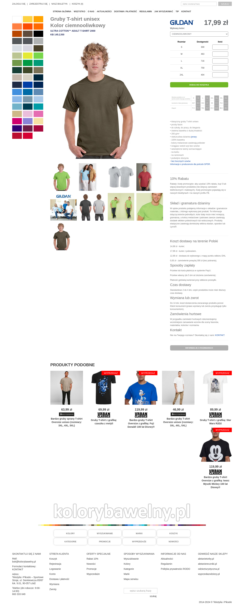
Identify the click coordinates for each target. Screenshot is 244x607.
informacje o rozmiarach (199, 348)
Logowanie (55, 569)
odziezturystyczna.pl (208, 569)
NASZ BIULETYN (59, 4)
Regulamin (145, 11)
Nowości (174, 541)
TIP (177, 11)
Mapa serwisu (131, 579)
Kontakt (186, 11)
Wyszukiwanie (105, 533)
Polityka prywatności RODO (175, 569)
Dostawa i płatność (125, 11)
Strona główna (62, 11)
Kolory (70, 533)
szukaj (225, 4)
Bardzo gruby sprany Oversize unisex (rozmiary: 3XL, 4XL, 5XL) (67, 422)
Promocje (105, 541)
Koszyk (173, 533)
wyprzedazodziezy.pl (209, 574)
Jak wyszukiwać (163, 11)
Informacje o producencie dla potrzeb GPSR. (190, 164)
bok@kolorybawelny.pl (24, 561)
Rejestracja (55, 563)
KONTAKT (219, 335)
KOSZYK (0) (77, 4)
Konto (52, 574)
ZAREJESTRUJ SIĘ (38, 4)
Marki (139, 533)
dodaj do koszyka (199, 85)
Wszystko (79, 11)
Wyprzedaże (139, 541)
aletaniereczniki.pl (207, 563)
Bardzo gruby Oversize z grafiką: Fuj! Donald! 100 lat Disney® (141, 423)
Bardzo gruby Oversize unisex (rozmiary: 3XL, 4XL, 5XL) (178, 422)
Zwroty (52, 589)
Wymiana (54, 584)
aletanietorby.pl (206, 558)
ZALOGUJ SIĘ (18, 4)
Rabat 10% (92, 558)
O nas (91, 11)
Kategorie (70, 541)
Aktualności (104, 11)
